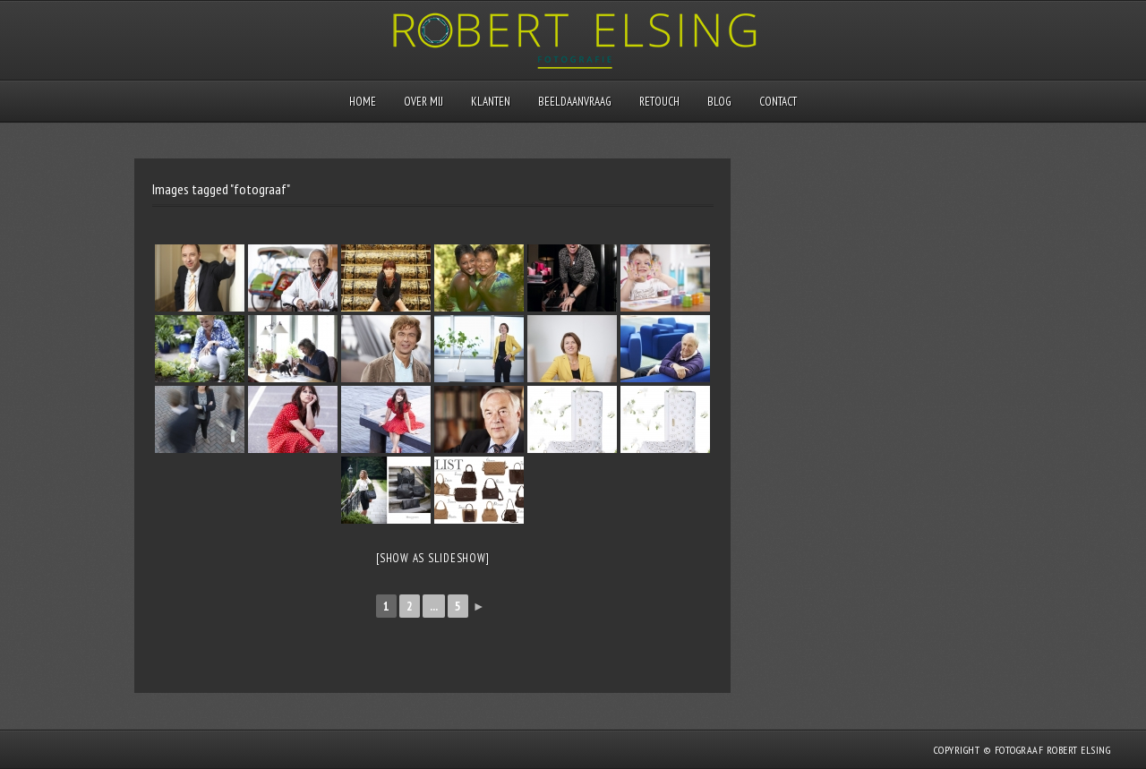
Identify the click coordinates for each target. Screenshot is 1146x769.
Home (362, 101)
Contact (778, 101)
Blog (719, 101)
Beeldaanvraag (574, 101)
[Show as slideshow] (432, 558)
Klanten (490, 101)
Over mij (423, 101)
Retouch (659, 101)
